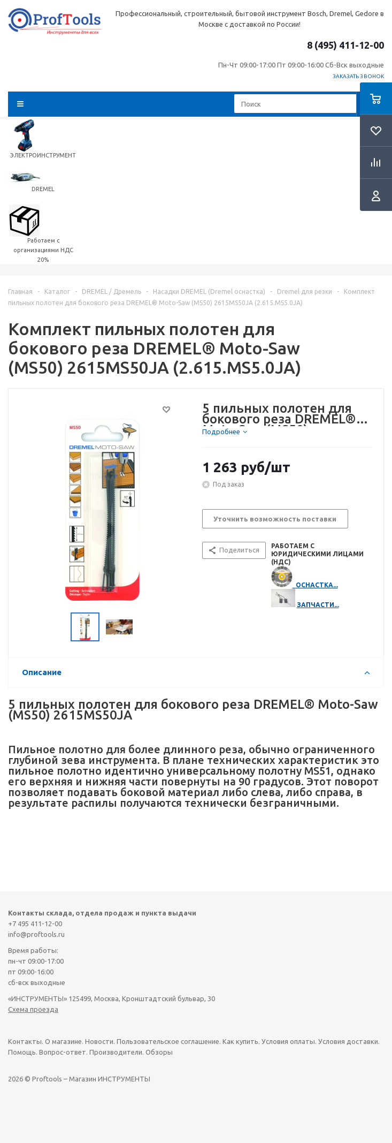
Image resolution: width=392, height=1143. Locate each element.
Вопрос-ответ (62, 1052)
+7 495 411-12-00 (35, 923)
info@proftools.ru (36, 934)
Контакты (25, 1041)
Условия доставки (348, 1041)
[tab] (224, 431)
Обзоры (159, 1052)
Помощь (22, 1052)
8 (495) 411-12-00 (345, 45)
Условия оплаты (288, 1041)
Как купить (240, 1041)
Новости (99, 1041)
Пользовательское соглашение (168, 1041)
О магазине (63, 1041)
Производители (115, 1052)
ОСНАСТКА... (317, 584)
